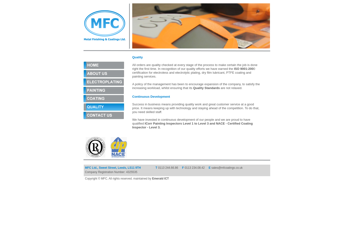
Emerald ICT (160, 178)
